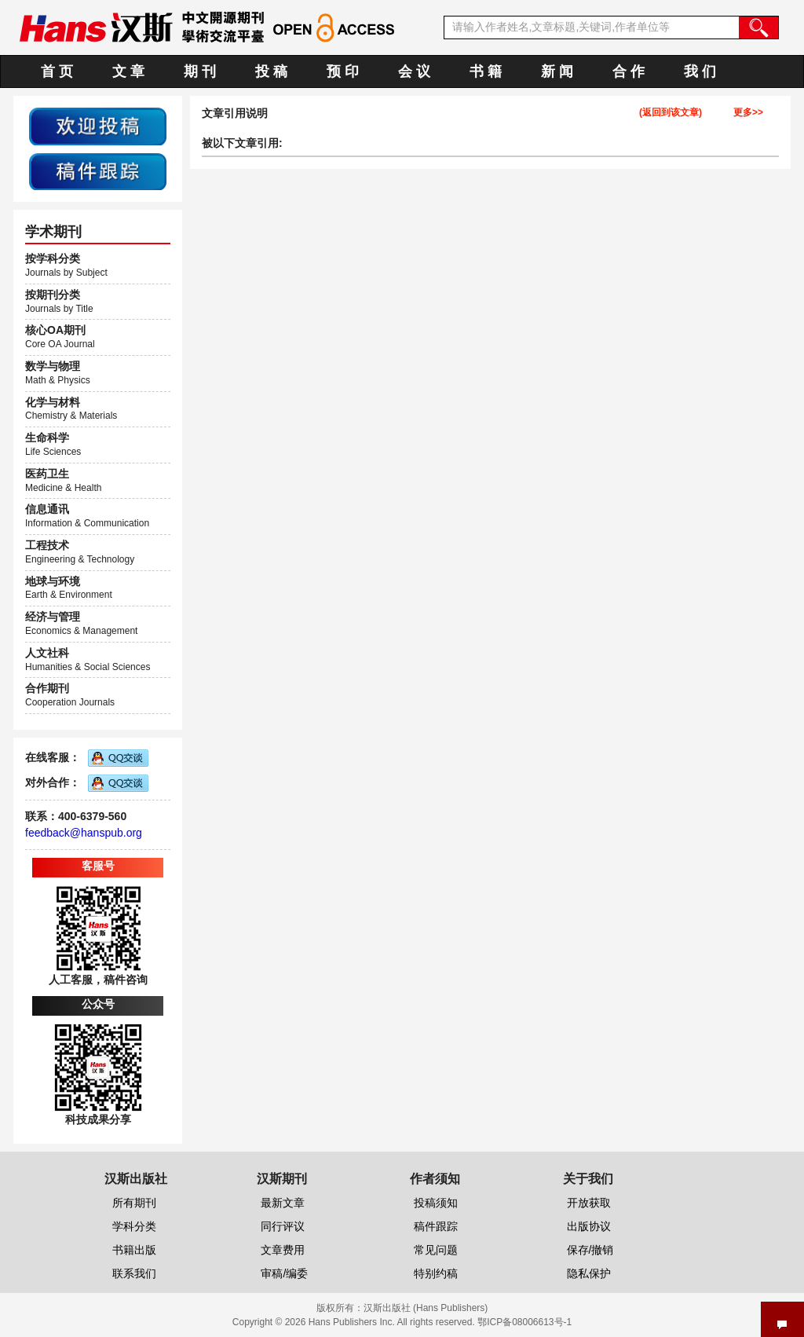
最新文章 (283, 1202)
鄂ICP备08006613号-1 (524, 1322)
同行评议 (283, 1226)
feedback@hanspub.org (83, 832)
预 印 (343, 71)
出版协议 (589, 1226)
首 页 (57, 71)
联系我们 (134, 1273)
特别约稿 (436, 1273)
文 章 (128, 71)
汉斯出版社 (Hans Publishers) (426, 1307)
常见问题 (436, 1250)
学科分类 (134, 1226)
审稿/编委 (284, 1273)
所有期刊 (134, 1202)
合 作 (628, 71)
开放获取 (589, 1202)
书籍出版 (134, 1250)
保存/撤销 (590, 1250)
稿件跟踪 (436, 1226)
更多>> (748, 113)
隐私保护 (589, 1273)
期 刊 (200, 71)
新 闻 (557, 71)
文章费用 (283, 1250)
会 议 (414, 71)
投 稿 (271, 71)
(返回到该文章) (670, 113)
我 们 (700, 71)
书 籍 (486, 71)
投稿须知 (436, 1202)
